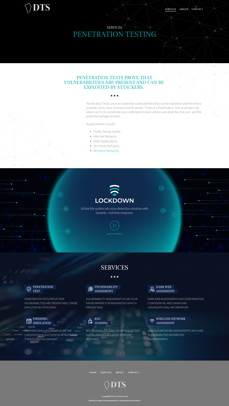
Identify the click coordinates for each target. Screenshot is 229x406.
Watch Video (114, 234)
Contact (197, 9)
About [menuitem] (120, 372)
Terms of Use (122, 396)
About (184, 9)
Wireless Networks (106, 151)
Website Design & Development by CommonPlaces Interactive (115, 400)
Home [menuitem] (93, 372)
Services (170, 9)
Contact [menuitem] (133, 372)
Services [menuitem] (106, 372)
